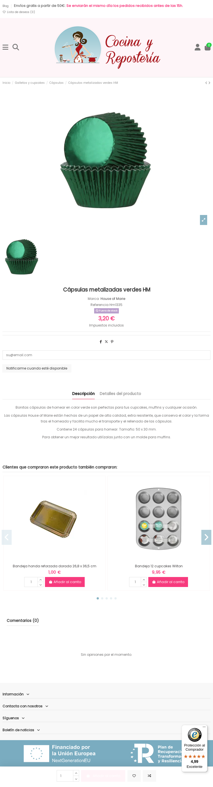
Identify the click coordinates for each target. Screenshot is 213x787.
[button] (98, 598)
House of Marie (113, 298)
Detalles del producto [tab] (120, 393)
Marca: (94, 298)
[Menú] (204, 728)
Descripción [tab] (83, 393)
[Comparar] (149, 776)
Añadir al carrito (65, 582)
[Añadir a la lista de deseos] (134, 776)
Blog (5, 6)
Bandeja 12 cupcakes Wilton (159, 566)
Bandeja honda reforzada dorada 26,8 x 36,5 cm (54, 566)
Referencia (100, 304)
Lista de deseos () (18, 12)
